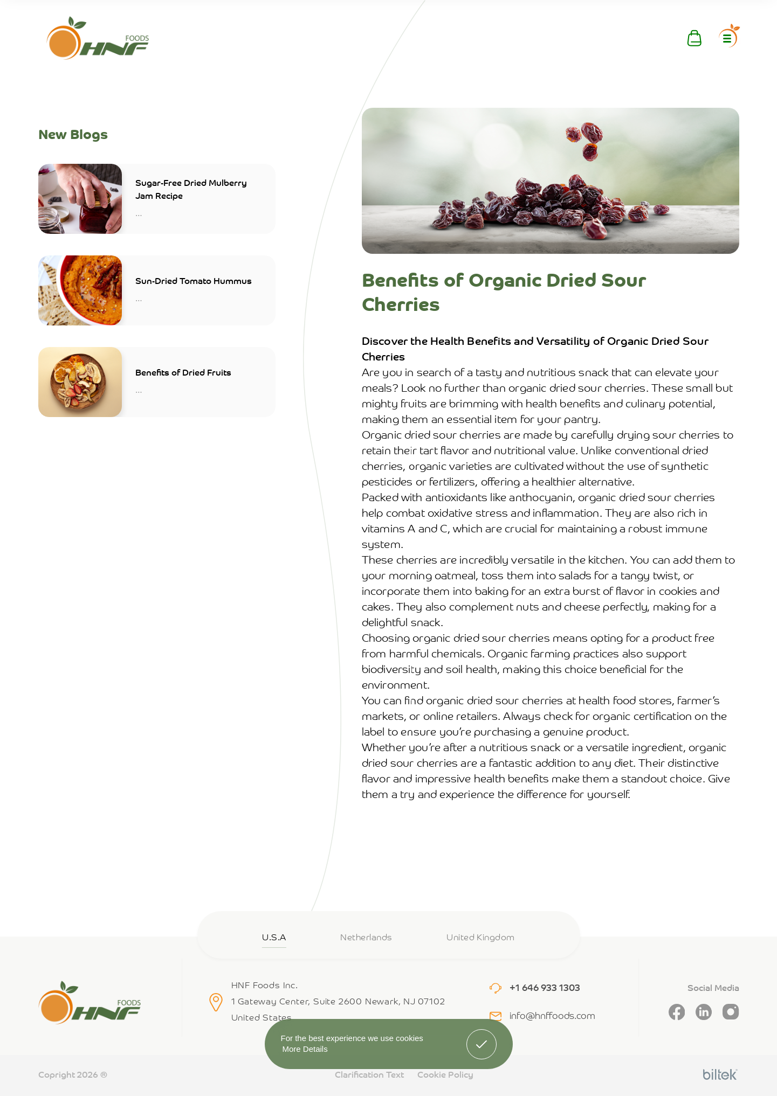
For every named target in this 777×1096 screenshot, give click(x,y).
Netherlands (366, 938)
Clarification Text (369, 1075)
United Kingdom (480, 938)
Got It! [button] (481, 1036)
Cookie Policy (445, 1075)
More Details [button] (305, 1048)
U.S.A (274, 938)
